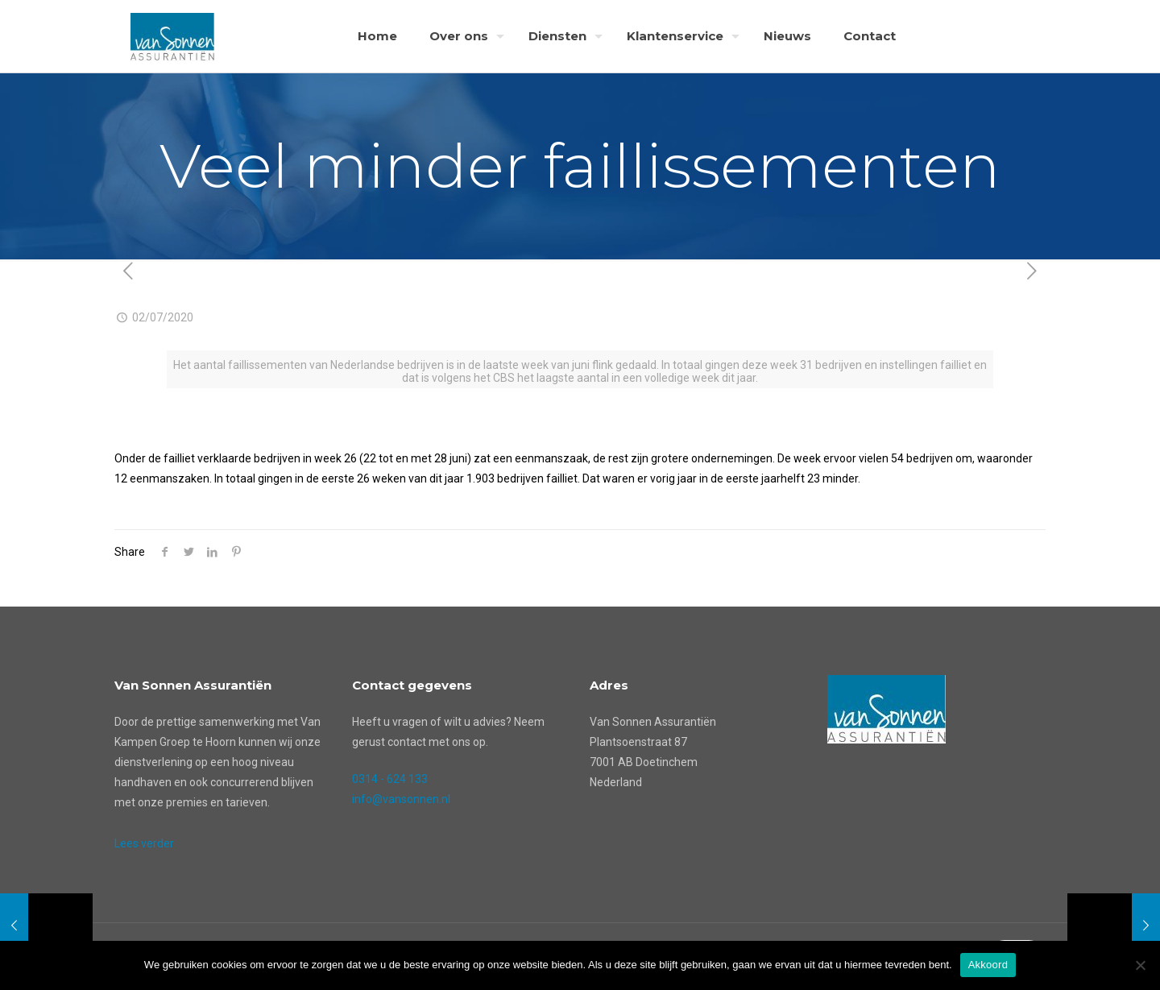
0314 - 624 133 (390, 779)
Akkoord (988, 965)
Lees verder (144, 843)
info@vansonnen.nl (401, 799)
